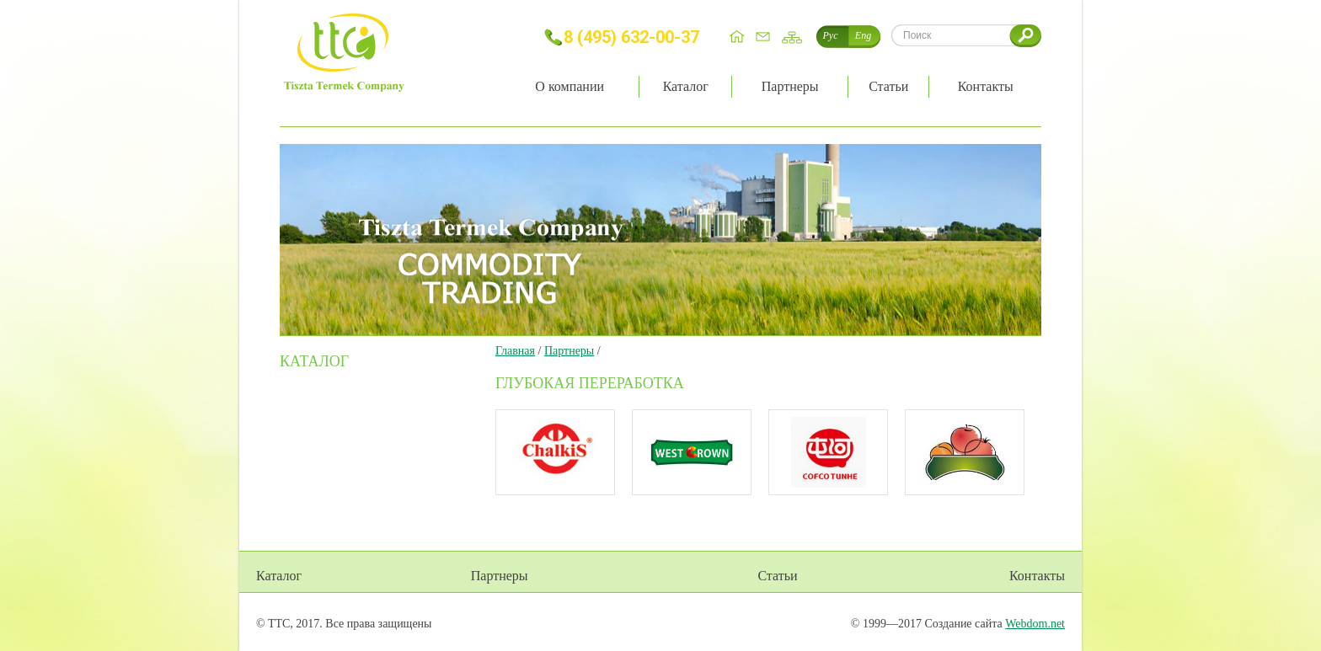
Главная (515, 350)
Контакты (1037, 575)
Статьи (777, 575)
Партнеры (569, 350)
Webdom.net (1035, 623)
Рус (830, 35)
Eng (863, 35)
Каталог (279, 575)
